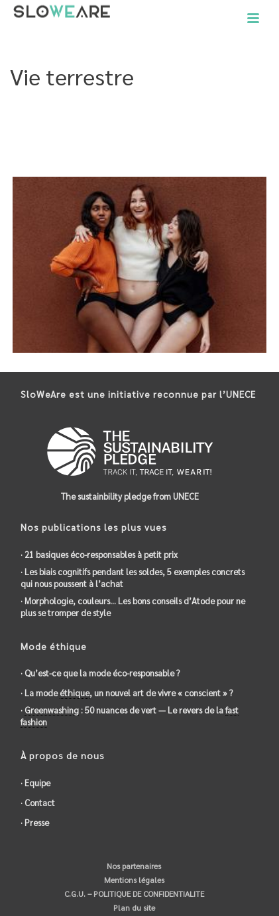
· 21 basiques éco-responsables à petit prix (99, 554)
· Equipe (35, 782)
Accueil (34, 143)
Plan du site (133, 907)
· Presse (35, 822)
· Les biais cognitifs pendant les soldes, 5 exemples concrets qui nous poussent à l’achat (133, 577)
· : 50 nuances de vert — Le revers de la (130, 716)
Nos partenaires (133, 865)
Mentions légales (133, 879)
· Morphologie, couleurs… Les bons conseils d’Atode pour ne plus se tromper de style (133, 606)
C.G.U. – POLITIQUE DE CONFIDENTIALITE (133, 893)
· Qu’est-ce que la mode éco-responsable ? (100, 672)
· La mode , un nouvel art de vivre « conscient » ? (127, 693)
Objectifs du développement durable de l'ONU (149, 143)
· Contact (38, 802)
